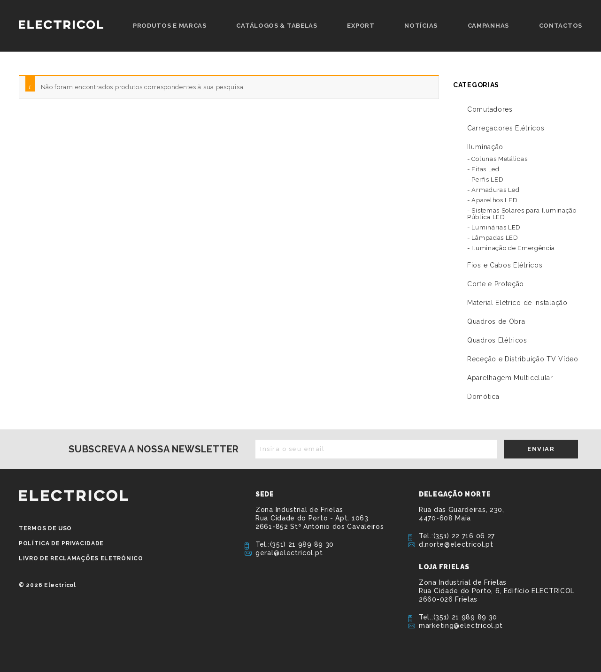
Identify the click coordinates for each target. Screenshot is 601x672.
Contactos (560, 25)
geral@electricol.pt (289, 553)
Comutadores (490, 109)
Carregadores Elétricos (505, 128)
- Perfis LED (485, 179)
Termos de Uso (45, 528)
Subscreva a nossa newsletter (154, 449)
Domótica (483, 396)
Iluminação (485, 147)
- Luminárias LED (494, 227)
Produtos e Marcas (170, 25)
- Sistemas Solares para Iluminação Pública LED (522, 214)
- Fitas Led (483, 169)
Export (360, 25)
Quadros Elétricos (497, 340)
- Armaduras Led (493, 189)
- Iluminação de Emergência (511, 248)
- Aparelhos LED (492, 200)
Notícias (421, 25)
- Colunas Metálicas (497, 158)
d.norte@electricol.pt (456, 544)
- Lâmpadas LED (492, 237)
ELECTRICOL (73, 495)
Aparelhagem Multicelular (510, 378)
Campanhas (488, 25)
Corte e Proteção (495, 284)
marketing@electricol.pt (461, 625)
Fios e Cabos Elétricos (504, 265)
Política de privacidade (61, 543)
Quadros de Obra (496, 321)
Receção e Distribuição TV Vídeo (522, 359)
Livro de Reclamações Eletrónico (81, 558)
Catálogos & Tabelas (276, 25)
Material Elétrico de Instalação (517, 302)
